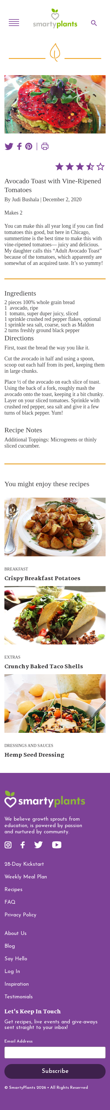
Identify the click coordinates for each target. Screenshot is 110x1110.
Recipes (13, 890)
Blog (9, 946)
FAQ (10, 902)
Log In (12, 971)
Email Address (18, 1042)
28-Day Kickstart (24, 864)
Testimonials (18, 997)
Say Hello (15, 959)
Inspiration (16, 984)
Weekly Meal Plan (25, 877)
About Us (15, 933)
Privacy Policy (20, 915)
